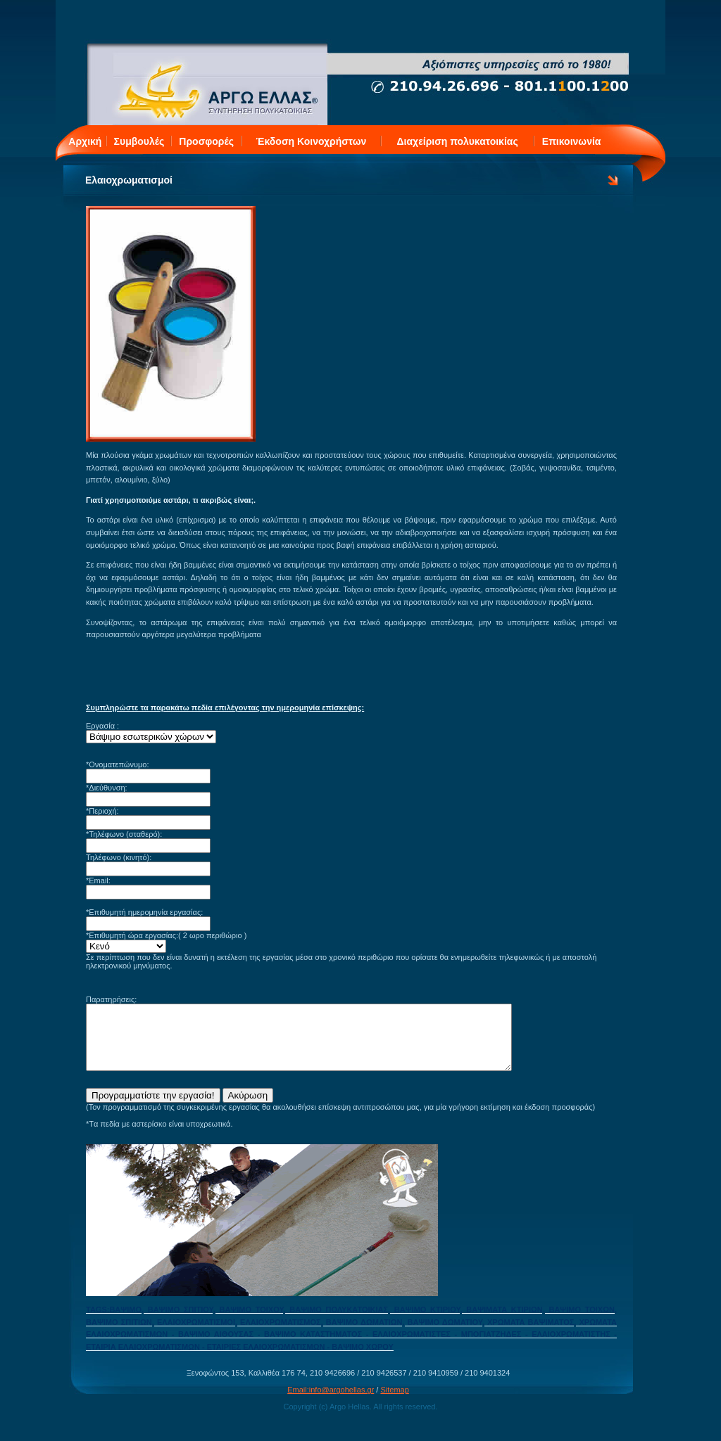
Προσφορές (206, 141)
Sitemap (394, 1402)
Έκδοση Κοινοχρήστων (311, 141)
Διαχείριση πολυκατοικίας (457, 141)
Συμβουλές (139, 141)
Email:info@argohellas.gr (330, 1402)
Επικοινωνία (571, 141)
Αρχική (84, 141)
